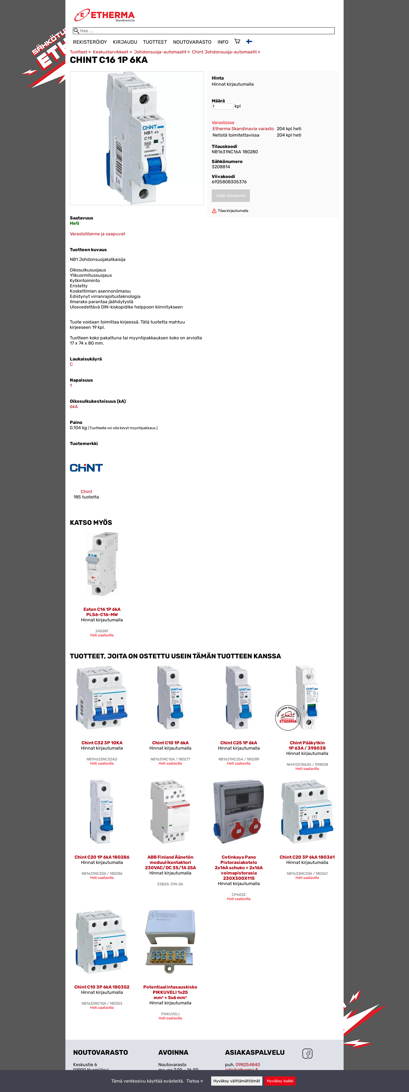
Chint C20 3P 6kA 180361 (307, 857)
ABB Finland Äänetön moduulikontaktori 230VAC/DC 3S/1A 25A (170, 862)
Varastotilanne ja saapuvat (97, 233)
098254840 (248, 1064)
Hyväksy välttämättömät (236, 1081)
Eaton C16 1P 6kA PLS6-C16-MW (101, 612)
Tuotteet (155, 42)
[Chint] (86, 480)
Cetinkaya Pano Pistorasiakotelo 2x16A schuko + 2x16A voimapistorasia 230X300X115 (239, 867)
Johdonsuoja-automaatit (162, 52)
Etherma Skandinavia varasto (243, 128)
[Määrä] (222, 106)
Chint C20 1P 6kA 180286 (102, 857)
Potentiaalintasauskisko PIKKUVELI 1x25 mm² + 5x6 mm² (170, 992)
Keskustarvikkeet (112, 52)
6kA (74, 406)
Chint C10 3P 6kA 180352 (101, 987)
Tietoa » (194, 1081)
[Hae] (204, 30)
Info (223, 42)
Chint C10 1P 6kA (170, 742)
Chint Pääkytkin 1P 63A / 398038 (307, 745)
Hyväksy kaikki (280, 1081)
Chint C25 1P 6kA (238, 742)
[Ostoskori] (237, 42)
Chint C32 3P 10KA (102, 742)
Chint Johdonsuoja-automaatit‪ (226, 52)
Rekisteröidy (90, 42)
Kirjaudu (125, 42)
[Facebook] (307, 1054)
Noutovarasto (192, 42)
